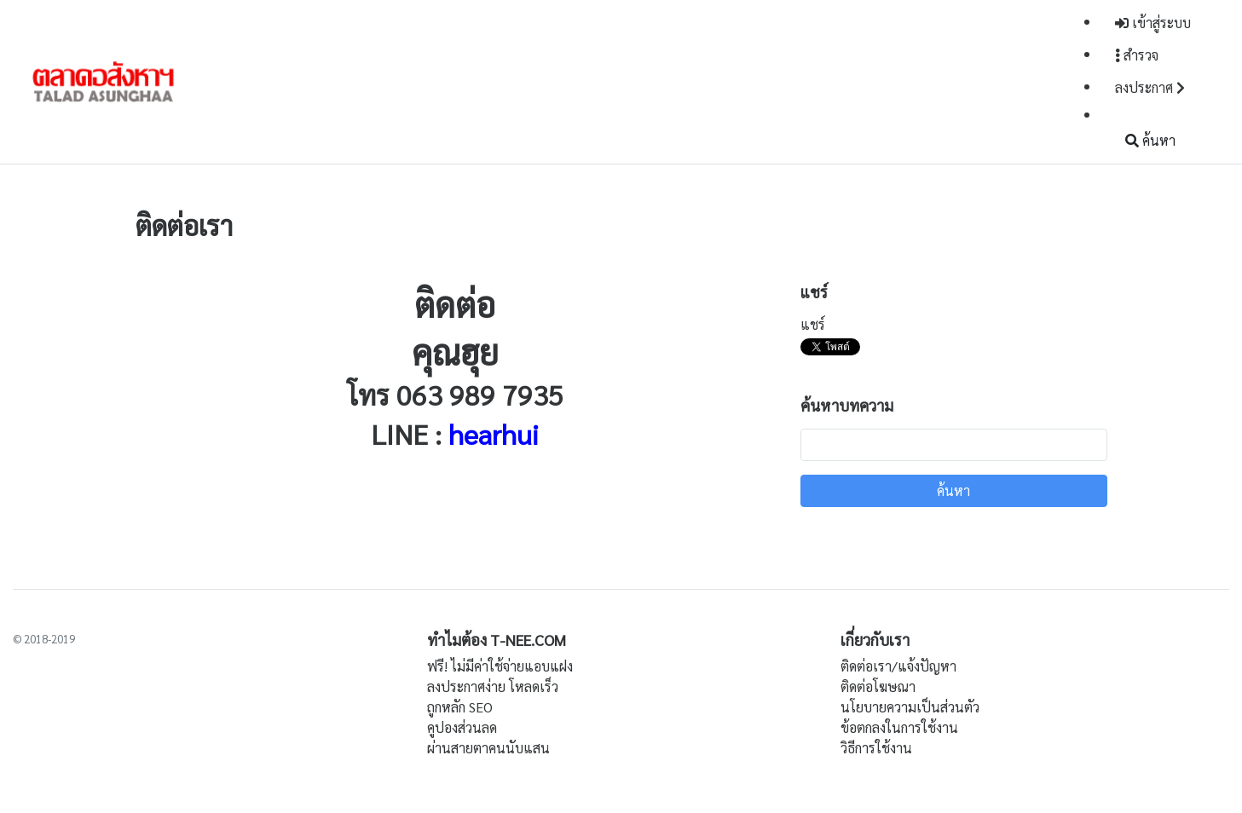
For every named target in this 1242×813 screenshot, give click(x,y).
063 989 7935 (479, 394)
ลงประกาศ (1150, 87)
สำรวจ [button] (1136, 55)
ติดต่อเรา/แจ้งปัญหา (898, 666)
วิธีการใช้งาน (876, 748)
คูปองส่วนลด (462, 727)
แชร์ (812, 324)
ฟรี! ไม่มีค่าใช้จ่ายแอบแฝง (500, 666)
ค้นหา (1150, 140)
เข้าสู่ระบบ (1153, 23)
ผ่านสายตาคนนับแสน (488, 748)
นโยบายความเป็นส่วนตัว (910, 707)
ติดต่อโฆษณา (878, 686)
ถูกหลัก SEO (460, 707)
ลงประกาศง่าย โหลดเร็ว (492, 686)
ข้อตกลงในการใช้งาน (899, 727)
